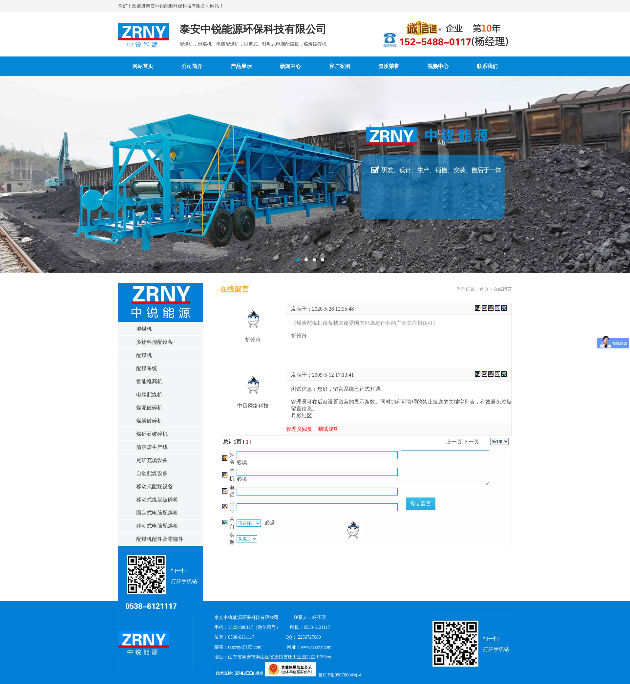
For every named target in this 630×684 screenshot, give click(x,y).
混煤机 (144, 329)
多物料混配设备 (154, 342)
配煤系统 (146, 368)
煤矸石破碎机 (152, 434)
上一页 (454, 442)
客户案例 (339, 66)
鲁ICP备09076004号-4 (339, 675)
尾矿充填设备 (152, 460)
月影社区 (301, 415)
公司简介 (191, 66)
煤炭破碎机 (149, 421)
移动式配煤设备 (154, 486)
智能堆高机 (149, 381)
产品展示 (241, 66)
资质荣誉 (388, 66)
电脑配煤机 (149, 394)
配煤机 (144, 355)
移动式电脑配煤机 (157, 526)
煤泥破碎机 (149, 407)
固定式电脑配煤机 (157, 513)
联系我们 (487, 66)
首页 (484, 289)
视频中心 (438, 66)
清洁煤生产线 (152, 447)
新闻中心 (290, 66)
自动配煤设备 (152, 473)
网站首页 (142, 66)
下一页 (471, 442)
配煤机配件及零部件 (159, 539)
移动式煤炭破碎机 (157, 499)
